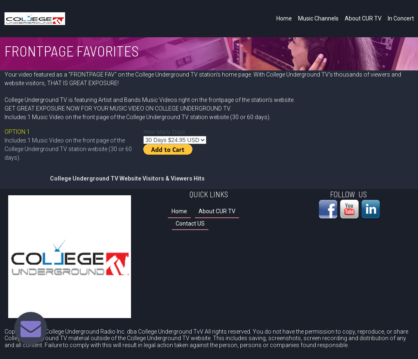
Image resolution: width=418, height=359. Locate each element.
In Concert (401, 18)
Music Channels (318, 18)
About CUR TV (363, 18)
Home (284, 18)
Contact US (190, 223)
